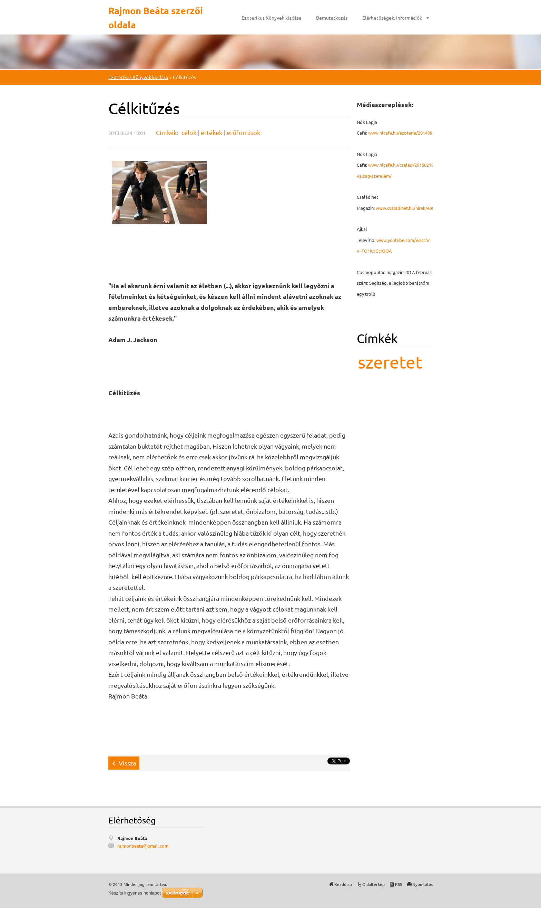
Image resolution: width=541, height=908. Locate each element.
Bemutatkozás (331, 17)
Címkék (166, 132)
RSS (398, 884)
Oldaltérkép (373, 884)
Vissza (127, 763)
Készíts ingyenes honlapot (134, 893)
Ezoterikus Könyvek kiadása (271, 17)
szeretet (390, 362)
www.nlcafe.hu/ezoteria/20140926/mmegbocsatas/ (420, 133)
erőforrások (243, 132)
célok (188, 132)
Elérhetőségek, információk (392, 17)
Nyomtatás (422, 884)
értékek (211, 132)
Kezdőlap (343, 884)
